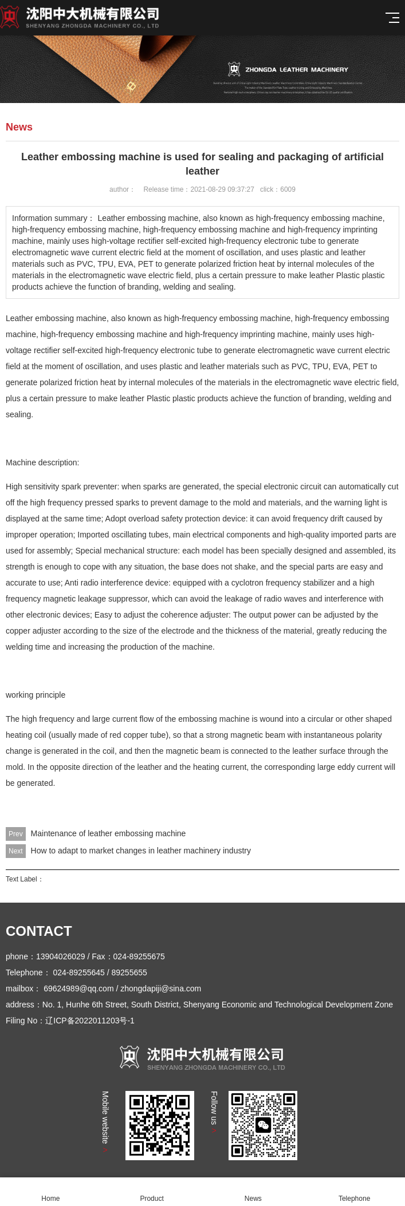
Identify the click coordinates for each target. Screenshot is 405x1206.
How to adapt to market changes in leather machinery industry (141, 850)
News (253, 1192)
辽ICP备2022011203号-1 (90, 1020)
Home (50, 1192)
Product (152, 1192)
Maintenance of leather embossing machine (108, 833)
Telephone (354, 1192)
